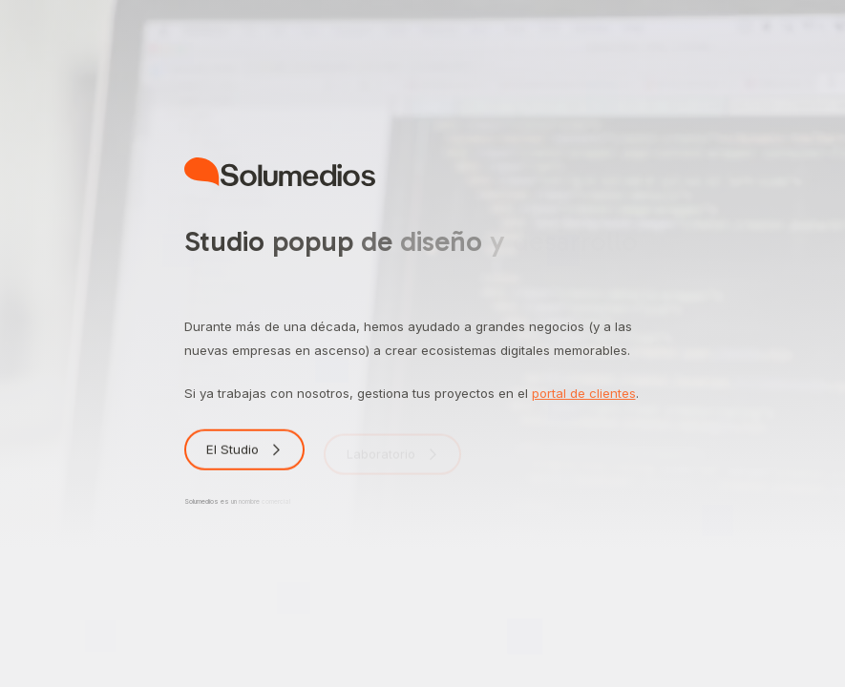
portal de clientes (584, 393)
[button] (245, 452)
